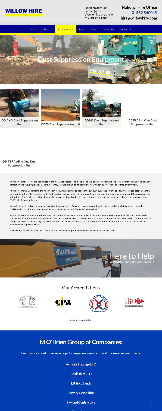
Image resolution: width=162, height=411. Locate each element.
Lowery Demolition (81, 393)
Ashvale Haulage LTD (81, 364)
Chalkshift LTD (81, 373)
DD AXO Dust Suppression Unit (19, 108)
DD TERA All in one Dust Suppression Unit (19, 149)
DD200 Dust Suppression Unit (101, 108)
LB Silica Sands (81, 383)
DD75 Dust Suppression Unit (60, 108)
